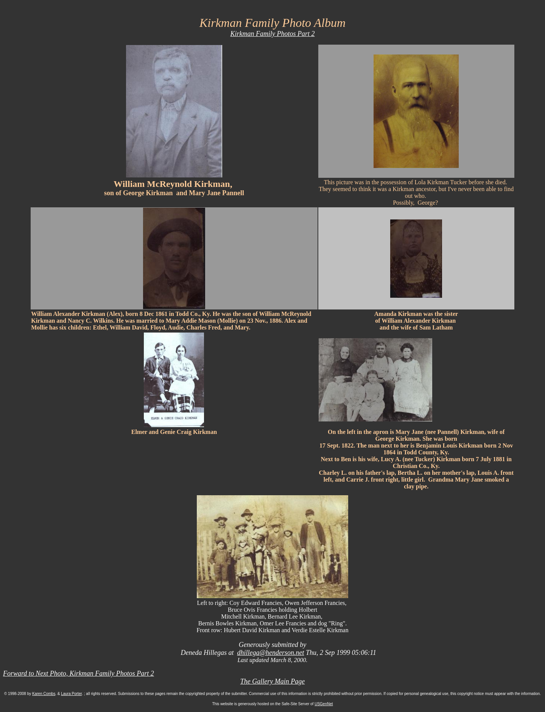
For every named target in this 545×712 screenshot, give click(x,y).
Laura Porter (71, 694)
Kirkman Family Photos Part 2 (272, 33)
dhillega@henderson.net (270, 652)
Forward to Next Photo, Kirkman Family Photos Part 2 (78, 673)
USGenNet (324, 704)
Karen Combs (43, 694)
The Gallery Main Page (272, 681)
